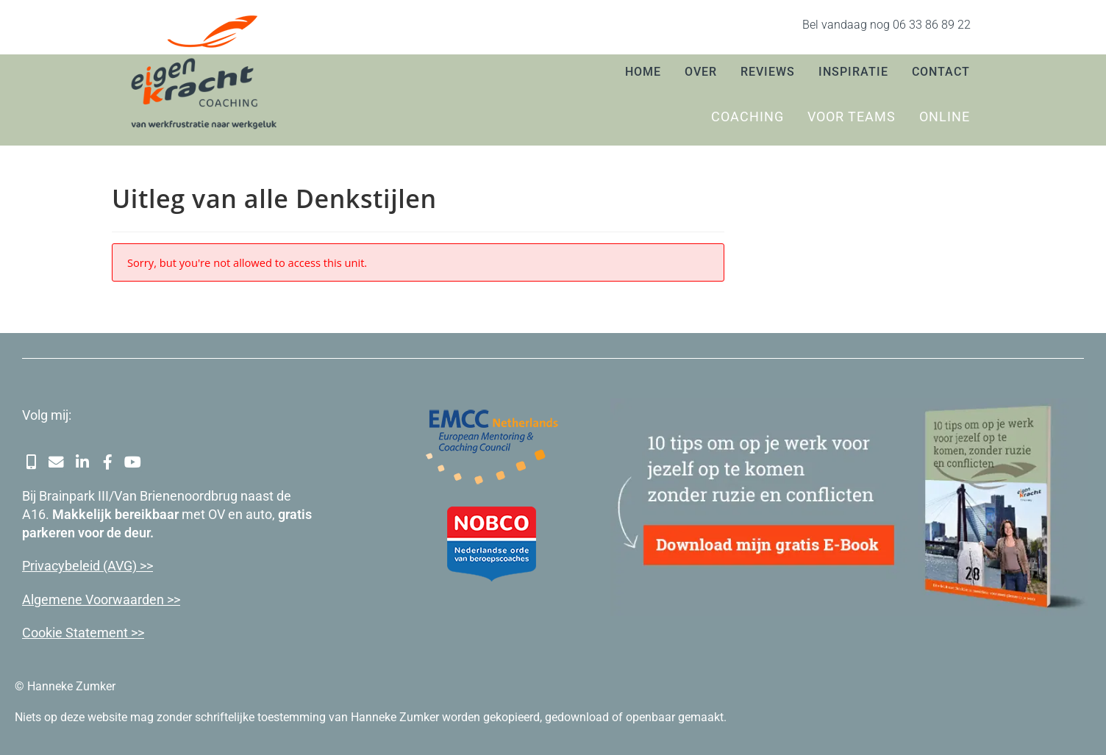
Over (701, 72)
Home (643, 72)
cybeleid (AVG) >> (102, 565)
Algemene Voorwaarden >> (101, 598)
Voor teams (851, 116)
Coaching (747, 116)
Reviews (768, 72)
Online (944, 116)
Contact (941, 72)
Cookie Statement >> (83, 632)
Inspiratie (853, 72)
